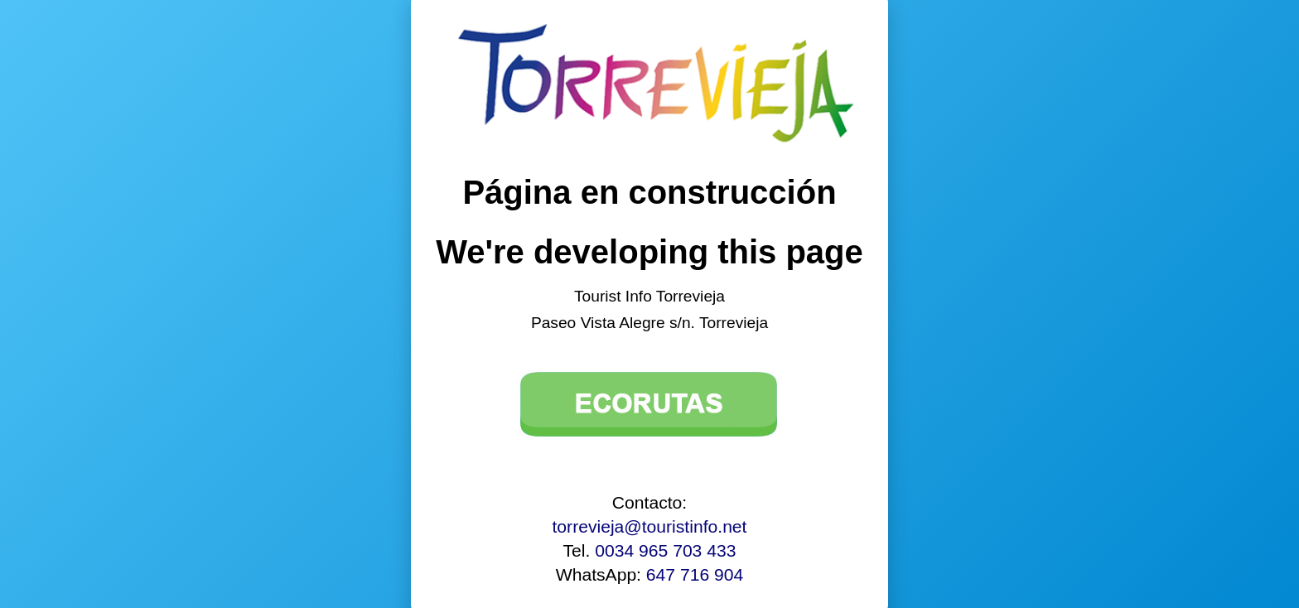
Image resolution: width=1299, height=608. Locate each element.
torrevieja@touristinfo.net (650, 526)
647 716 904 (694, 574)
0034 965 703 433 (665, 550)
